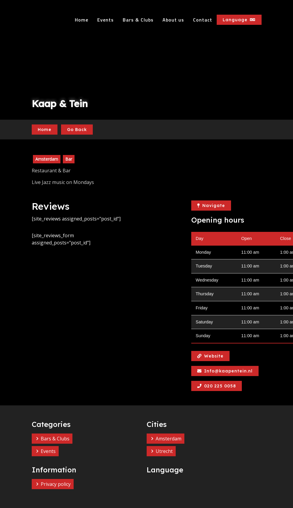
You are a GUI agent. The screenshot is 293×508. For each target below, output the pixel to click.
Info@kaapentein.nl (225, 371)
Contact (202, 19)
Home (81, 19)
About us (173, 19)
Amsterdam (168, 438)
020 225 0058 (216, 386)
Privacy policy (56, 484)
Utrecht (164, 451)
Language (239, 19)
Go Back (77, 129)
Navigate (211, 205)
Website (210, 356)
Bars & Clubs (138, 19)
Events (105, 19)
